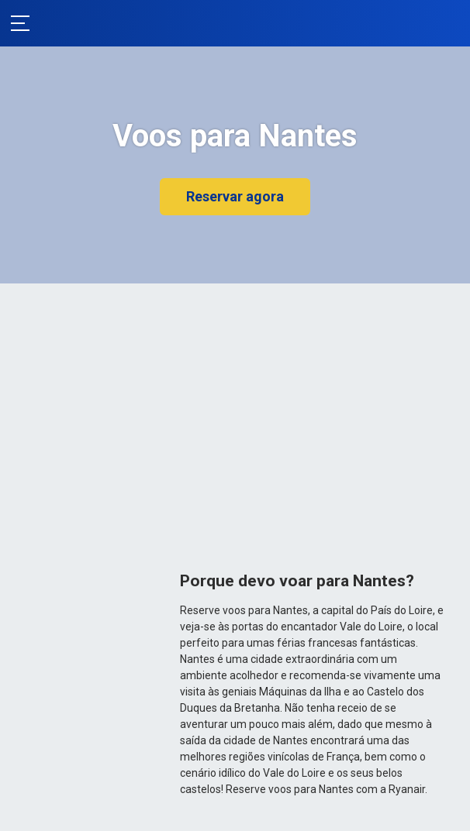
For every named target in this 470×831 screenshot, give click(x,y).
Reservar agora (235, 196)
